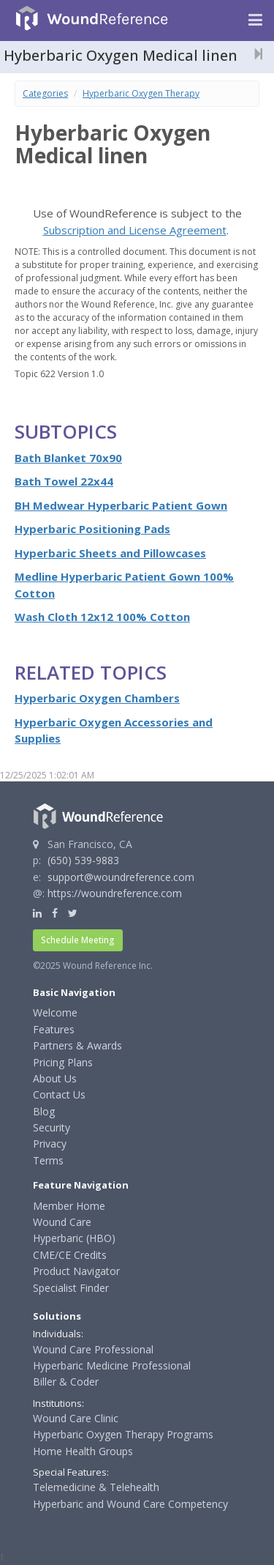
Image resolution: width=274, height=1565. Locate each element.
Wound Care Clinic (75, 1418)
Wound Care (62, 1222)
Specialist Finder (71, 1288)
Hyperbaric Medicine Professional (112, 1365)
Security (51, 1127)
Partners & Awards (77, 1045)
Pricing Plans (63, 1062)
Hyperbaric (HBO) (74, 1238)
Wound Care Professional (93, 1349)
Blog (44, 1111)
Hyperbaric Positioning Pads (92, 528)
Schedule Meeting (78, 940)
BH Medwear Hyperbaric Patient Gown (121, 505)
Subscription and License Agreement (135, 230)
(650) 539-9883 (83, 860)
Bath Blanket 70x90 (68, 457)
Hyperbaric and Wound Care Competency (130, 1504)
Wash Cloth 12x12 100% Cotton (102, 616)
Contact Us (59, 1094)
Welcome (55, 1012)
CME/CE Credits (70, 1255)
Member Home (69, 1206)
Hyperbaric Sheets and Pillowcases (110, 553)
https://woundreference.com (114, 893)
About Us (55, 1078)
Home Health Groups (83, 1451)
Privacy (49, 1143)
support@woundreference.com (120, 877)
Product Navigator (76, 1271)
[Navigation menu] (255, 20)
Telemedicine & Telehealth (96, 1487)
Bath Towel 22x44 (64, 481)
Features (54, 1029)
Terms (48, 1160)
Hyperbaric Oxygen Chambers (97, 698)
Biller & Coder (66, 1382)
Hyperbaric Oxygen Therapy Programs (123, 1434)
